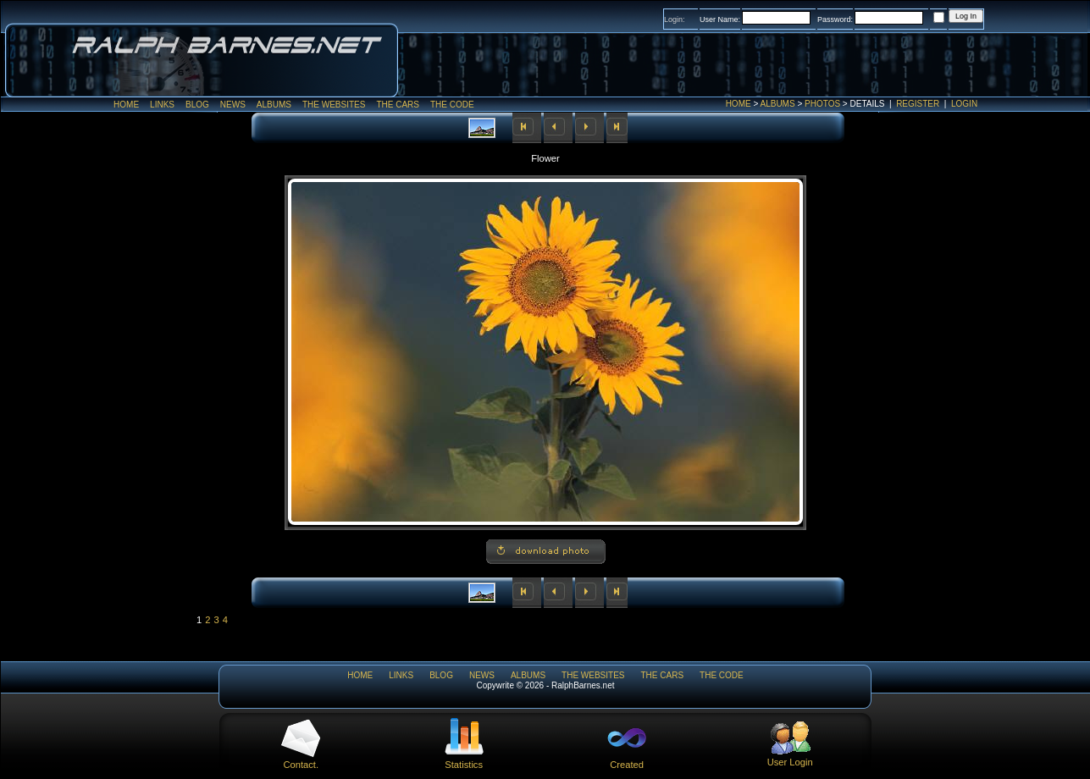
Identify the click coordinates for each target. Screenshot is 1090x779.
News (233, 104)
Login (964, 103)
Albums (778, 103)
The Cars (397, 104)
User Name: (720, 19)
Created (626, 759)
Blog (197, 104)
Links (162, 104)
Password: (835, 19)
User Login (790, 757)
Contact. (300, 759)
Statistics (464, 759)
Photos (822, 103)
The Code (452, 104)
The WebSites (333, 104)
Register (917, 103)
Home (738, 103)
